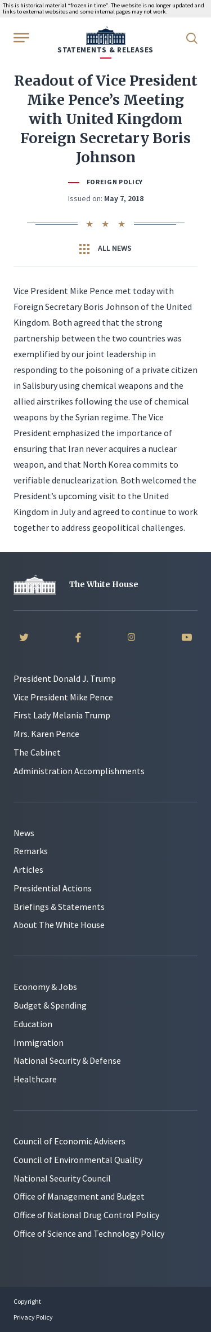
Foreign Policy (115, 181)
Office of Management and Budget (79, 1196)
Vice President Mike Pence (63, 697)
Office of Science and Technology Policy (89, 1233)
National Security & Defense (67, 1060)
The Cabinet (37, 752)
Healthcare (35, 1079)
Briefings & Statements (59, 906)
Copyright (27, 1301)
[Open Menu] (20, 37)
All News (105, 248)
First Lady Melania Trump (62, 715)
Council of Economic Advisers (69, 1141)
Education (33, 1023)
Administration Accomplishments (79, 770)
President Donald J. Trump (65, 678)
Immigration (39, 1042)
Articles (28, 869)
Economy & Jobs (45, 986)
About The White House (59, 924)
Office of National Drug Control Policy (86, 1214)
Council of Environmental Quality (78, 1159)
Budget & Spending (50, 1005)
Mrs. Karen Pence (46, 733)
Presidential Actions (53, 888)
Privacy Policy (33, 1317)
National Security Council (62, 1178)
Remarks (31, 850)
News (24, 832)
